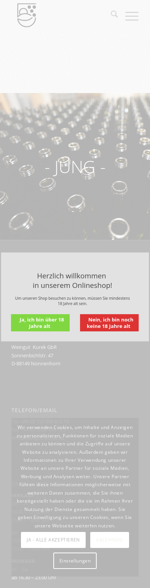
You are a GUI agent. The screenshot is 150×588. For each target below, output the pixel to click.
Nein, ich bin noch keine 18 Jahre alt (110, 323)
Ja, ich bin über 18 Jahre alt (42, 323)
